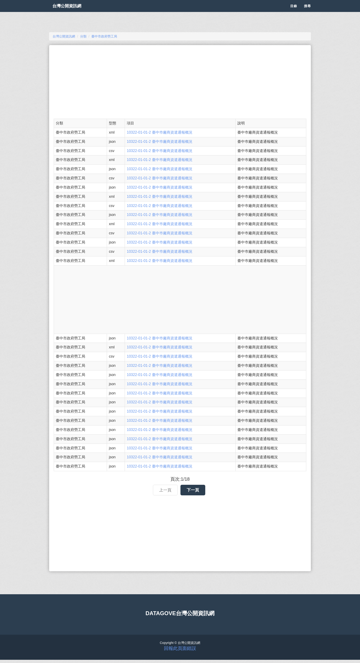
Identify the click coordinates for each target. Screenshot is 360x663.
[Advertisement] (180, 82)
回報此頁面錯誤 (180, 648)
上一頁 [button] (165, 490)
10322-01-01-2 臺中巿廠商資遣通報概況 (159, 132)
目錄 (293, 11)
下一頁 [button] (192, 490)
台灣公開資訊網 (71, 11)
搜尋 (307, 11)
